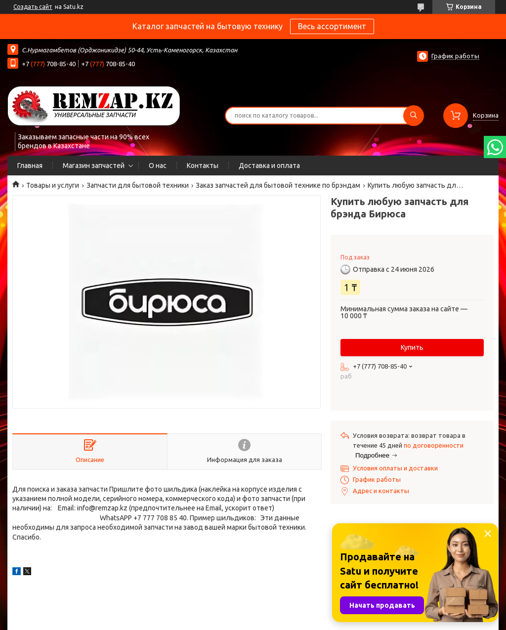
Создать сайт (32, 6)
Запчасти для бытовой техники (137, 185)
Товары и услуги (52, 185)
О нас (158, 165)
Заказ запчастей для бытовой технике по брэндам (278, 185)
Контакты (202, 165)
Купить (412, 347)
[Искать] (413, 115)
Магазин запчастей (94, 165)
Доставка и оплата (269, 165)
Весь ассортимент (332, 26)
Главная (29, 165)
